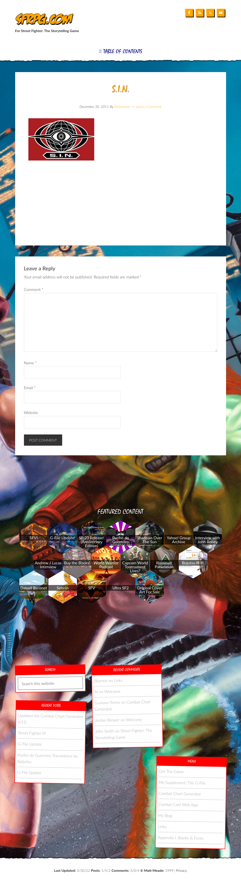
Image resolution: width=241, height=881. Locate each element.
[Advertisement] (120, 210)
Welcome (112, 691)
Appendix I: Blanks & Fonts (180, 838)
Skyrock (100, 680)
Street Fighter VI (32, 733)
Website (31, 412)
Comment (33, 289)
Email (30, 387)
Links (118, 680)
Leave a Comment (148, 106)
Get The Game (171, 771)
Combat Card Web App (178, 804)
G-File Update (30, 744)
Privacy (181, 870)
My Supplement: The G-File (182, 782)
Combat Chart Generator (179, 793)
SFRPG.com (43, 19)
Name (30, 362)
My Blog (165, 815)
